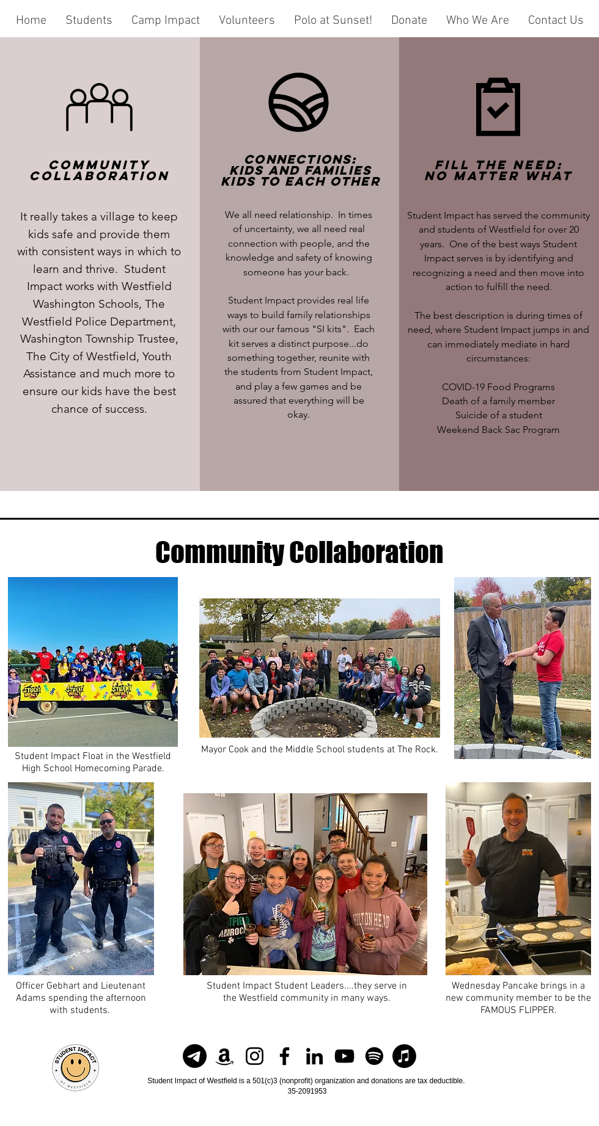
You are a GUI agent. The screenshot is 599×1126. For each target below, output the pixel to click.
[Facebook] (284, 1056)
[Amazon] (225, 1056)
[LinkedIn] (314, 1056)
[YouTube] (344, 1056)
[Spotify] (374, 1056)
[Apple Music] (404, 1056)
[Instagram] (254, 1056)
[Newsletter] (195, 1056)
